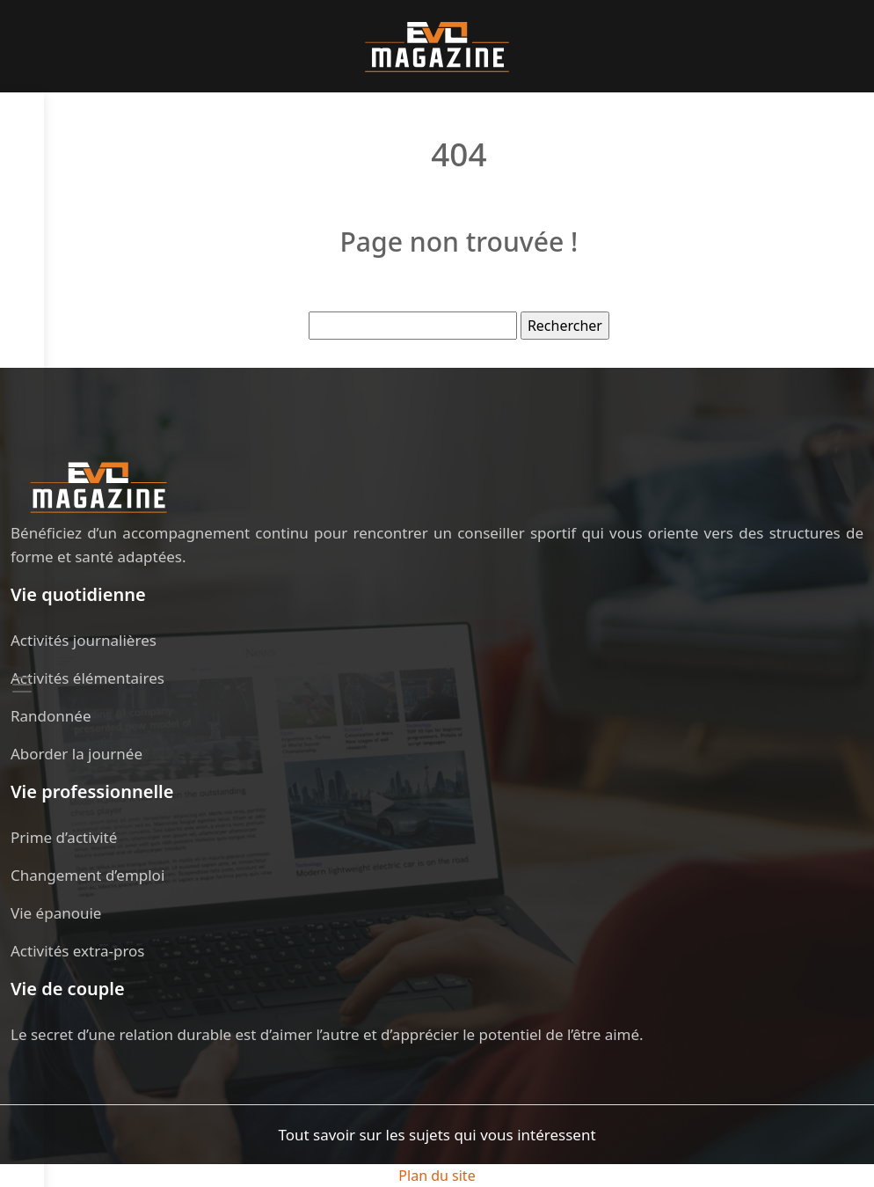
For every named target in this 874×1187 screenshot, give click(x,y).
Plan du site (436, 1175)
